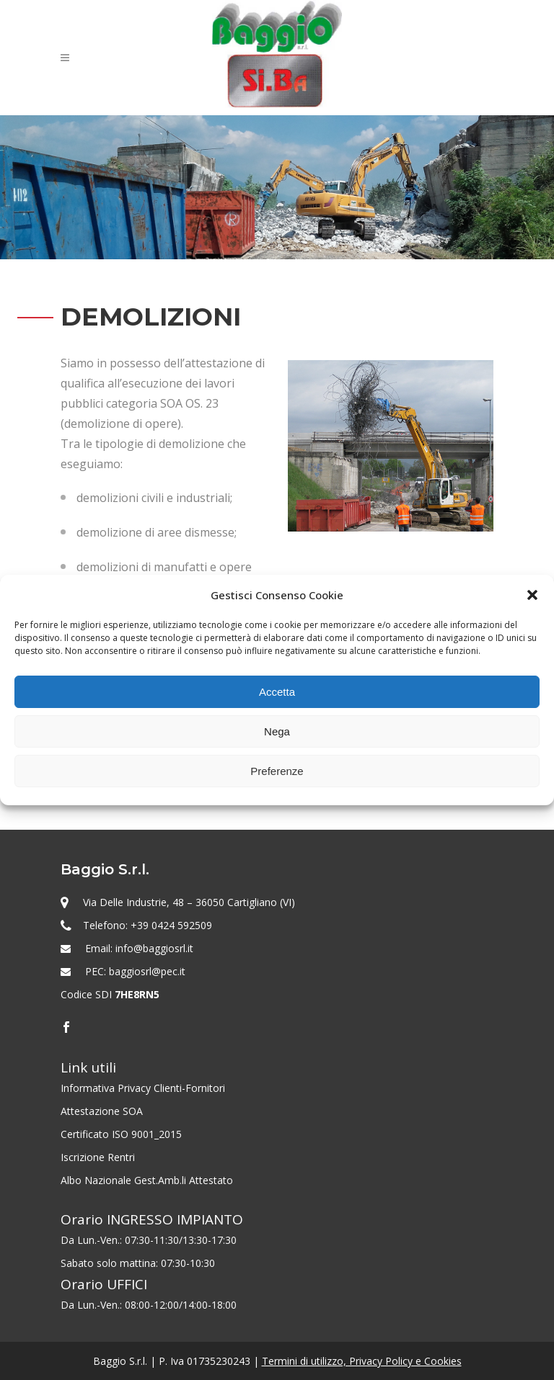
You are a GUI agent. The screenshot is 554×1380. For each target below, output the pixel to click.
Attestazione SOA (102, 1111)
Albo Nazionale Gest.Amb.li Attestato (147, 1180)
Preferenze (276, 771)
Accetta (277, 692)
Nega (277, 731)
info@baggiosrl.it (154, 948)
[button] (532, 595)
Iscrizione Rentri (98, 1157)
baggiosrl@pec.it (147, 971)
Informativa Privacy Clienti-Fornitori (143, 1088)
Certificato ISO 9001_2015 (121, 1134)
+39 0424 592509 (171, 925)
